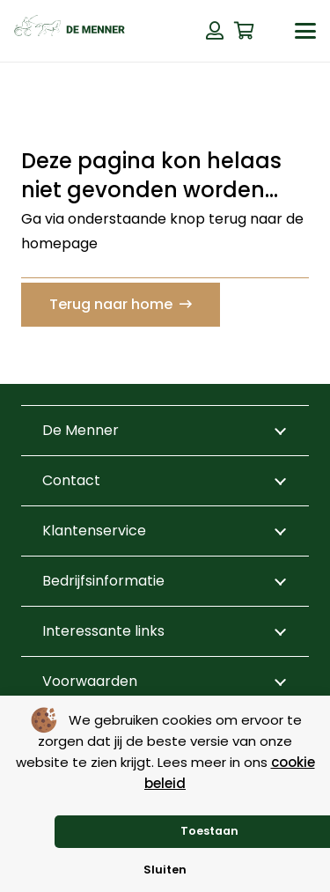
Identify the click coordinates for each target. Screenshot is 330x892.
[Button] (214, 31)
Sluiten (165, 869)
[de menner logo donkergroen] (69, 30)
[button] (305, 30)
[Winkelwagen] (244, 31)
